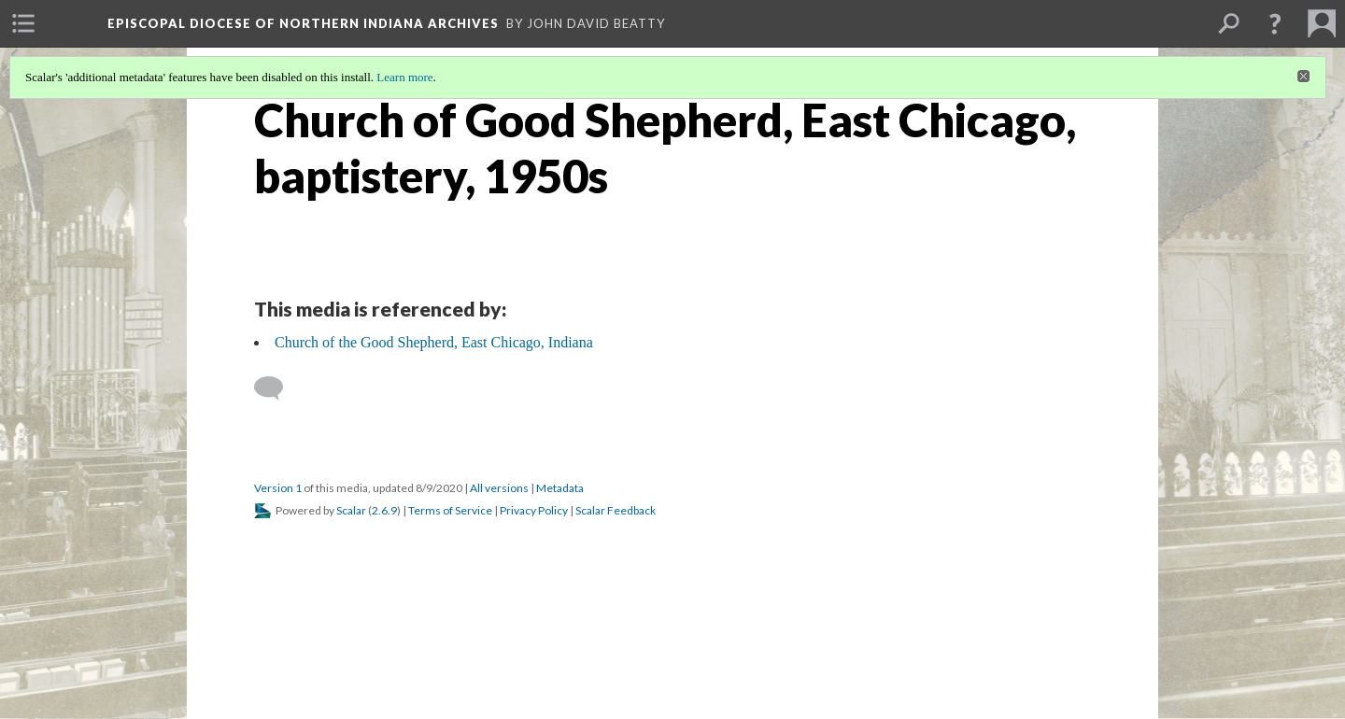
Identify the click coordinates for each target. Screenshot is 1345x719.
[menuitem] (23, 23)
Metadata (560, 488)
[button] (1275, 23)
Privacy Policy (534, 510)
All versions (499, 488)
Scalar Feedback (615, 510)
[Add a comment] (277, 388)
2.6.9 (384, 510)
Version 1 (278, 488)
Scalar (351, 510)
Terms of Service (450, 510)
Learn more (404, 77)
